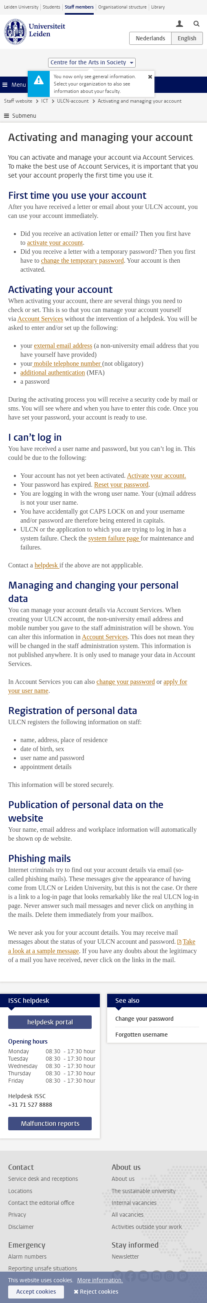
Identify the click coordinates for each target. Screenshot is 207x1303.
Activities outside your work (147, 1227)
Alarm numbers (27, 1257)
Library (158, 7)
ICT (44, 101)
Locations (20, 1191)
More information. (100, 1280)
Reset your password (121, 484)
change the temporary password (82, 260)
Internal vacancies (134, 1203)
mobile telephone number (67, 363)
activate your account (55, 242)
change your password (126, 681)
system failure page (114, 538)
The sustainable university (144, 1191)
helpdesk (47, 565)
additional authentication (52, 372)
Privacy (17, 1215)
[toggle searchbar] (196, 23)
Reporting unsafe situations (42, 1268)
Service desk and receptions (43, 1179)
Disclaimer (21, 1227)
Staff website (18, 101)
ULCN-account (72, 101)
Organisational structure (122, 7)
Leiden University (21, 7)
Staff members (79, 7)
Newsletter (125, 1257)
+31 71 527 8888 (30, 1105)
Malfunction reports (50, 1123)
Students (51, 7)
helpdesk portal (50, 1022)
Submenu (24, 116)
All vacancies (127, 1215)
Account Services (40, 318)
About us (123, 1179)
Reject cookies (99, 1292)
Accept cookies (36, 1292)
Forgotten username (141, 1035)
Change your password (144, 1019)
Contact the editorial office (41, 1203)
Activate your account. (156, 475)
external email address (63, 345)
